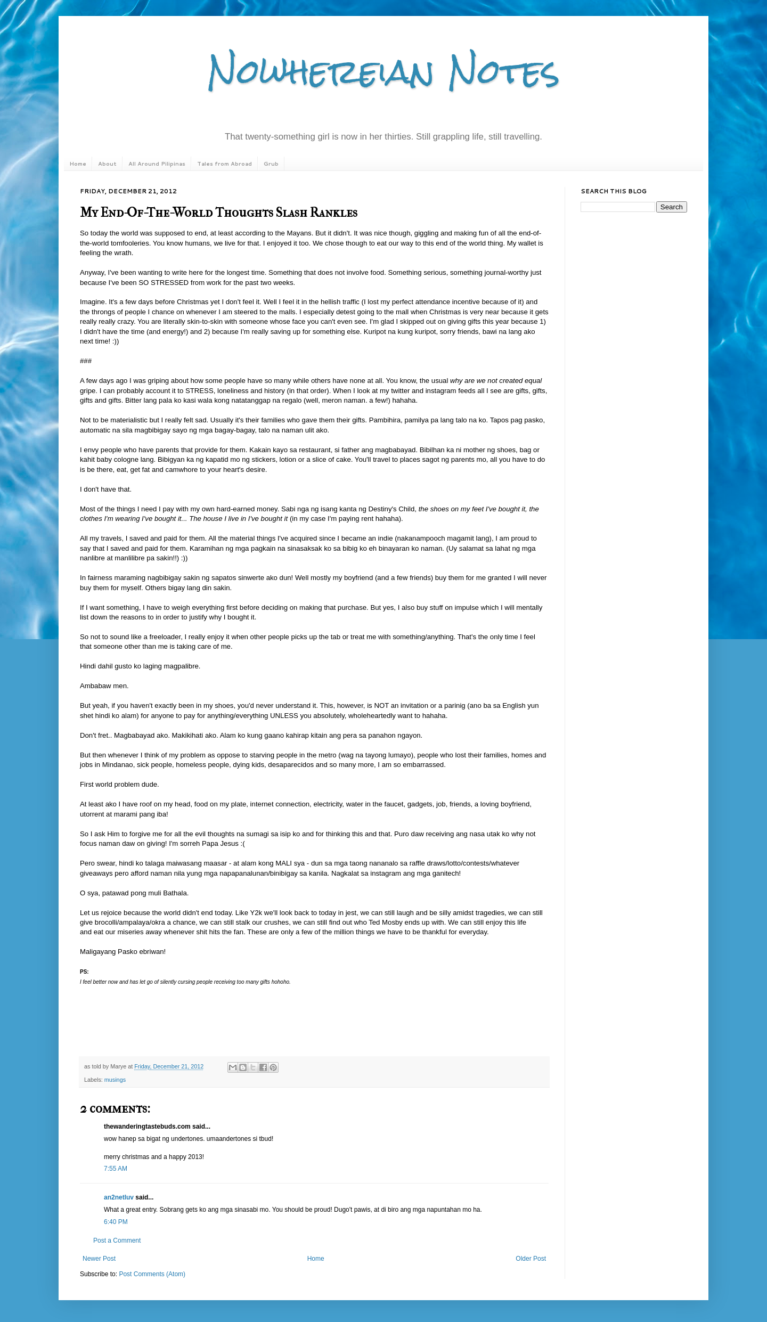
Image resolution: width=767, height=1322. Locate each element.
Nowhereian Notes (383, 71)
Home (77, 163)
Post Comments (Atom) (152, 1274)
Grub (271, 163)
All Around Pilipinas (156, 163)
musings (115, 1079)
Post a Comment (117, 1240)
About (107, 163)
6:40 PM (116, 1222)
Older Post (531, 1258)
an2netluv (119, 1197)
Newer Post (99, 1258)
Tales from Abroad (224, 163)
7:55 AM (115, 1168)
